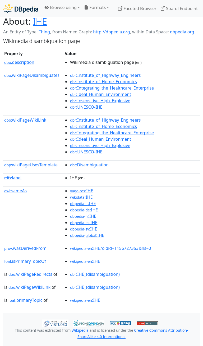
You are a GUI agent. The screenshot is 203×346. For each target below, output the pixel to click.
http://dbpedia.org (111, 32)
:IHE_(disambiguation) (95, 274)
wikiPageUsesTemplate (31, 165)
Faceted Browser (137, 8)
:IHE (81, 191)
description (19, 62)
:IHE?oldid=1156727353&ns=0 (110, 248)
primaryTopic (25, 300)
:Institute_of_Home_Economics (103, 82)
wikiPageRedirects (30, 274)
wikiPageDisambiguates (31, 75)
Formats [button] (95, 7)
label (13, 178)
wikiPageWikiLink (25, 120)
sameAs (15, 191)
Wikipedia (80, 330)
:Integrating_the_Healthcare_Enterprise (112, 88)
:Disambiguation (89, 165)
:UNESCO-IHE (86, 107)
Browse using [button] (61, 7)
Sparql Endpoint (179, 8)
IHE (40, 21)
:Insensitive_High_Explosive (100, 101)
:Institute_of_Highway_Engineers (105, 75)
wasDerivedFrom (25, 248)
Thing (44, 32)
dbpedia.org (182, 32)
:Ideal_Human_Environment (100, 94)
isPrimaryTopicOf (25, 261)
